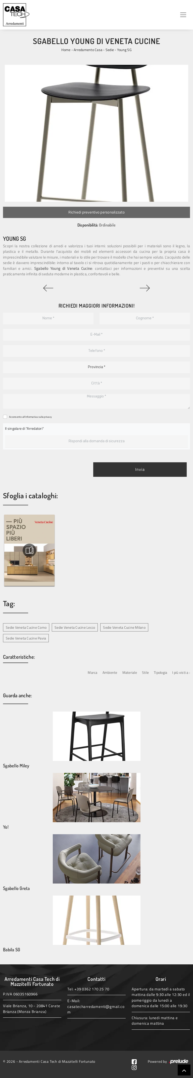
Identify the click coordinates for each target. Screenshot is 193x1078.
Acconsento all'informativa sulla (30, 417)
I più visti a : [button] (181, 672)
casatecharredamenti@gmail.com (95, 1009)
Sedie (110, 49)
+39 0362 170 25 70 (91, 989)
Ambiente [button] (110, 672)
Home (65, 49)
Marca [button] (92, 672)
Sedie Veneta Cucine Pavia (26, 638)
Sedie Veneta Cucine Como (26, 627)
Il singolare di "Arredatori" (24, 428)
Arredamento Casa (88, 49)
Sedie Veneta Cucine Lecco (75, 627)
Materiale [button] (129, 672)
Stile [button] (145, 672)
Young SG (124, 49)
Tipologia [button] (160, 672)
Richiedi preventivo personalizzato (96, 212)
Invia (140, 470)
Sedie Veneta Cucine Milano (124, 627)
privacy (48, 417)
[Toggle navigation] (183, 15)
